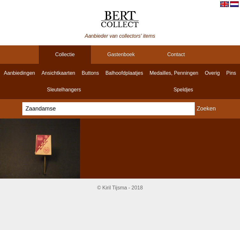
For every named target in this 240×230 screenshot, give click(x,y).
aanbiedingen (19, 73)
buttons (90, 73)
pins (231, 73)
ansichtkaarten (58, 73)
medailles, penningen (173, 73)
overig (212, 73)
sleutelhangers (64, 89)
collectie (65, 54)
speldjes (183, 89)
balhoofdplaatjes (124, 73)
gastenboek (121, 54)
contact (176, 54)
